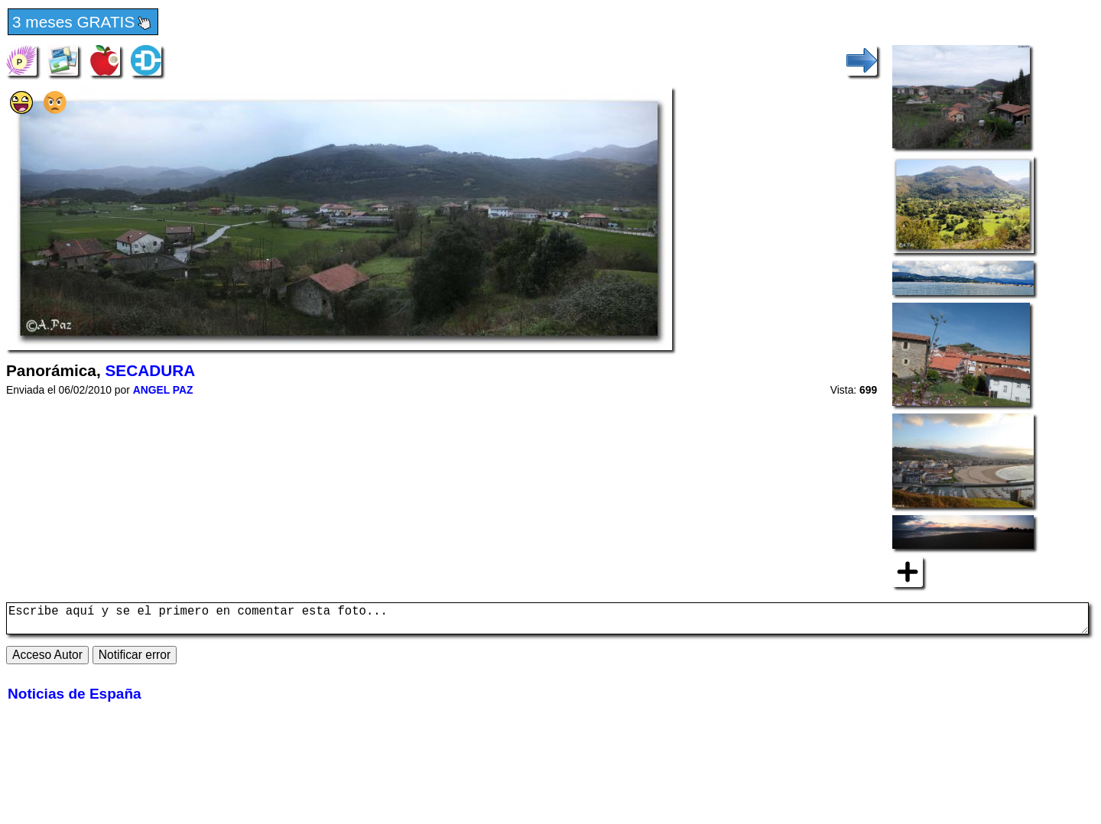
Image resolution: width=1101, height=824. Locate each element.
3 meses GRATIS (83, 23)
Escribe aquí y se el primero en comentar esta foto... (547, 621)
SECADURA (150, 370)
